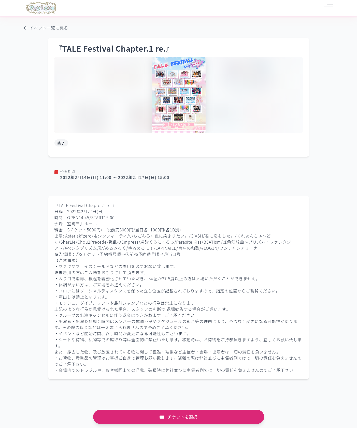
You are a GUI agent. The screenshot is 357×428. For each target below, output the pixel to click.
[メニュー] (327, 8)
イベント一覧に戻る (46, 28)
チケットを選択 (178, 417)
